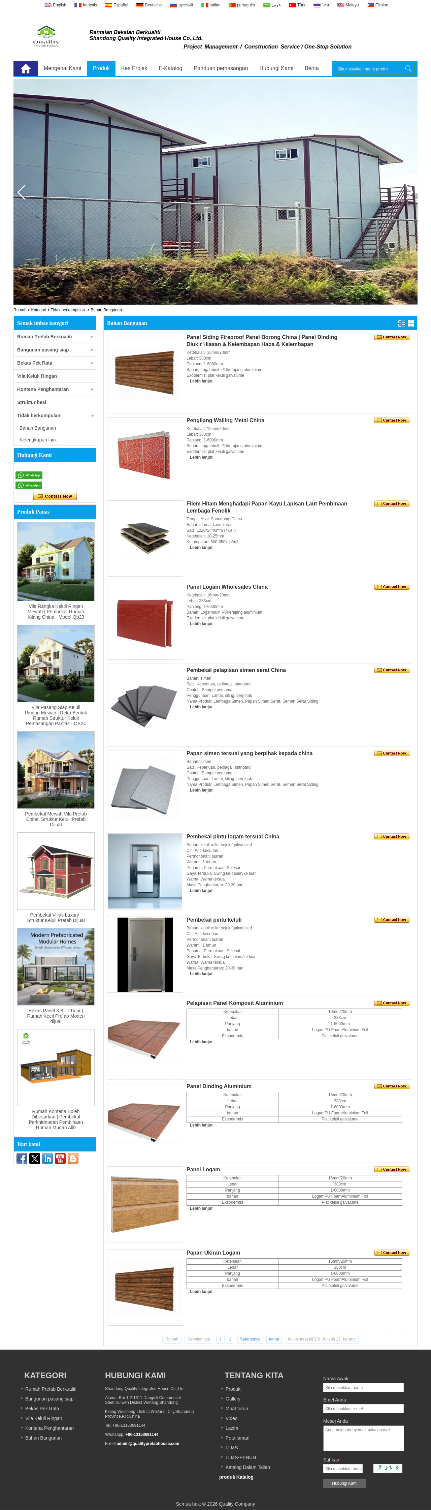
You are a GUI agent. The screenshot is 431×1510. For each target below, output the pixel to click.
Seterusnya (250, 1339)
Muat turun (237, 1408)
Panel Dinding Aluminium (219, 1086)
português (246, 5)
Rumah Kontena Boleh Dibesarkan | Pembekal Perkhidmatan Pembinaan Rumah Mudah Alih (56, 1119)
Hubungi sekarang (55, 496)
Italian (215, 5)
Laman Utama (25, 68)
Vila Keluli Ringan (37, 376)
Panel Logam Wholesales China (227, 587)
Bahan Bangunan (43, 1438)
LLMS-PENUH (241, 1457)
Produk (101, 68)
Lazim (232, 1428)
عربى (276, 5)
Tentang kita (254, 1375)
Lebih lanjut (201, 381)
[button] (409, 192)
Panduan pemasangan (221, 68)
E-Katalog (170, 68)
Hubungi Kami (277, 68)
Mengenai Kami (62, 68)
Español (120, 5)
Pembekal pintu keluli (214, 920)
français (90, 5)
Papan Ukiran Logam (213, 1253)
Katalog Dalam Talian (248, 1467)
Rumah (20, 310)
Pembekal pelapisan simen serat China (236, 670)
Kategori (38, 310)
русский (185, 5)
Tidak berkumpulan (68, 310)
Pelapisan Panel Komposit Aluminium (235, 1003)
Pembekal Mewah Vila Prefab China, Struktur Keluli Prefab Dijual (56, 819)
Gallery (233, 1398)
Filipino (381, 5)
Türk (301, 5)
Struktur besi (31, 402)
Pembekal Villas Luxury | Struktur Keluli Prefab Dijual (56, 917)
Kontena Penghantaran (43, 389)
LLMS (232, 1447)
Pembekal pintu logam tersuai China (233, 836)
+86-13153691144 (142, 1434)
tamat (274, 1339)
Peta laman (238, 1438)
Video (232, 1418)
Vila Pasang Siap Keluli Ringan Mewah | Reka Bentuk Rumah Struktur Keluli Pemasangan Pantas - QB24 (56, 715)
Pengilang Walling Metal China (225, 420)
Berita (312, 68)
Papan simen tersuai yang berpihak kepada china (249, 753)
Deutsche (153, 5)
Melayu (352, 5)
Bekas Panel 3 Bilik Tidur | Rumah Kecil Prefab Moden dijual (56, 1016)
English (59, 5)
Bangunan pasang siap (43, 349)
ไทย (325, 5)
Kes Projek (134, 68)
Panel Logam (203, 1169)
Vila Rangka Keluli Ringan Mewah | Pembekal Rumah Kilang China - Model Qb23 (56, 612)
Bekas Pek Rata (34, 363)
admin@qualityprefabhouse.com (148, 1443)
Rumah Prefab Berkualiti (44, 336)
